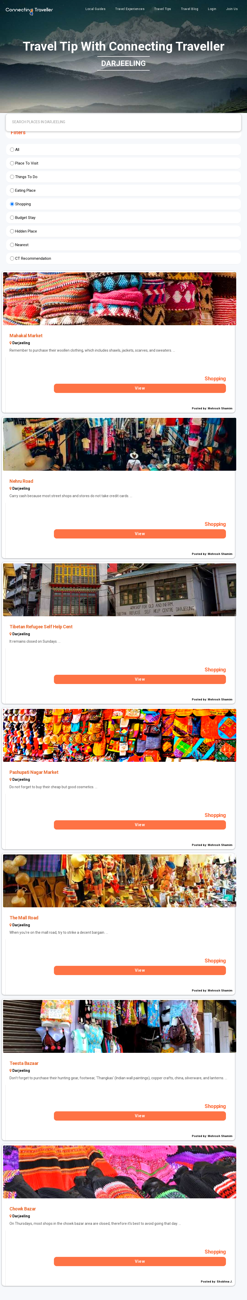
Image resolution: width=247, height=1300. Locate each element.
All (17, 149)
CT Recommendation (33, 258)
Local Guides (96, 9)
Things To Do (26, 177)
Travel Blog (189, 9)
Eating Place (25, 190)
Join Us (232, 9)
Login (212, 9)
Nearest (21, 245)
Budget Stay (25, 217)
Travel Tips (162, 9)
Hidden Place (26, 231)
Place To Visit (26, 163)
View (140, 388)
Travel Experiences (130, 9)
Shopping (23, 204)
